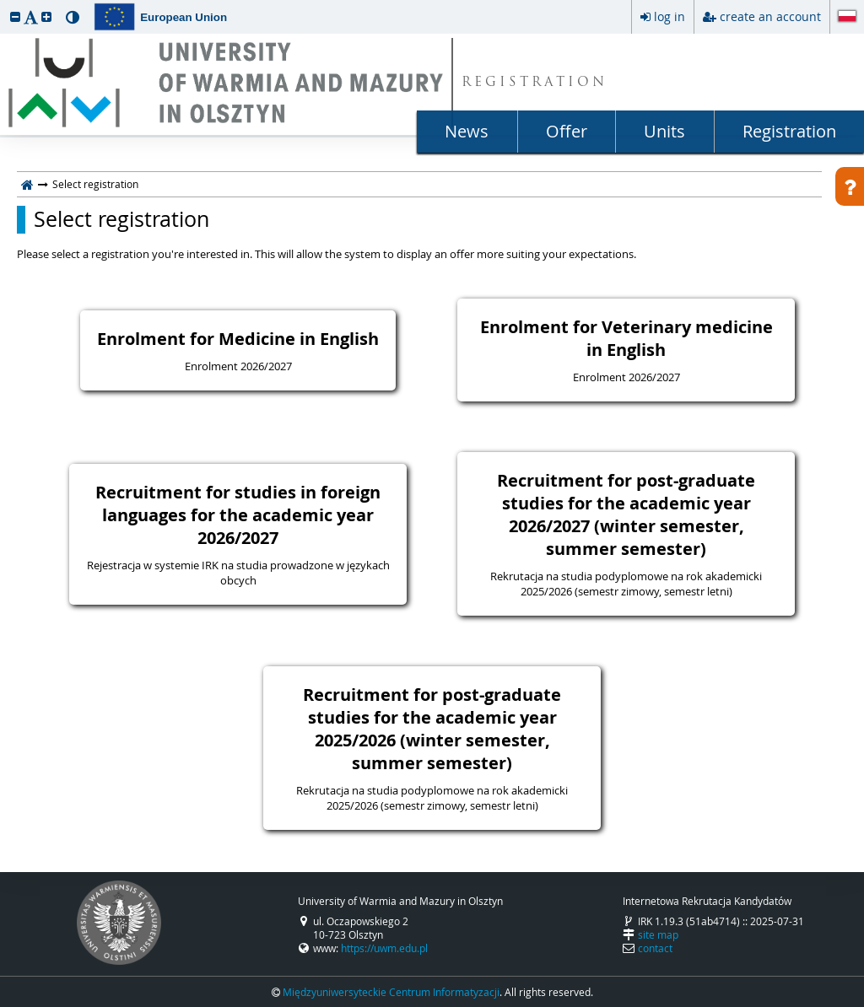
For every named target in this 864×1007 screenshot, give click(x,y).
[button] (15, 16)
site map (658, 934)
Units (664, 131)
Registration (789, 131)
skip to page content (4, 4)
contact (655, 948)
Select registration (121, 219)
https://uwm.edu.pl (384, 948)
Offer (566, 131)
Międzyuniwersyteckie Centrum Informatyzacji (391, 992)
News (467, 131)
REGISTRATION (535, 83)
